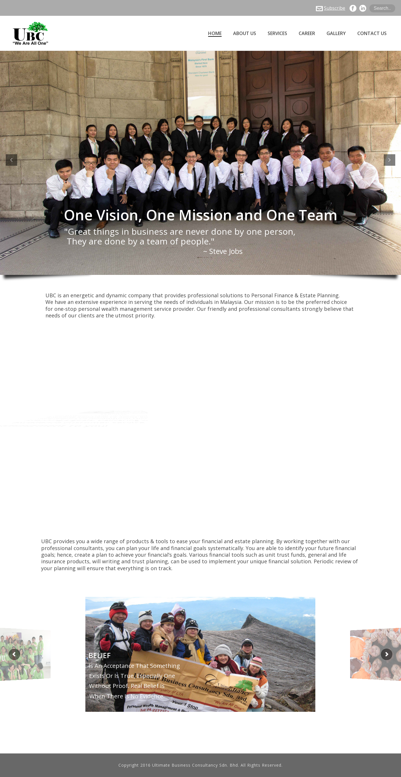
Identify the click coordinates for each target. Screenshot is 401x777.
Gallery (336, 33)
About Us (244, 33)
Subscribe (330, 8)
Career (307, 33)
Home (215, 33)
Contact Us (372, 33)
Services (277, 33)
